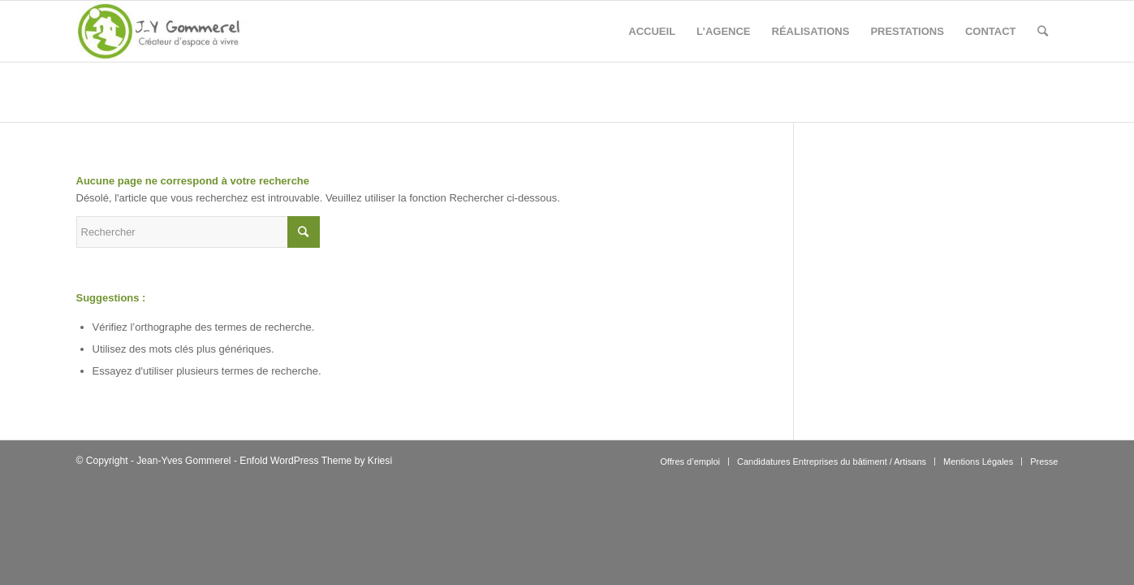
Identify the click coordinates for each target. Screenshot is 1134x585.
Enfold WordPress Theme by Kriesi (315, 460)
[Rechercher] (1043, 31)
